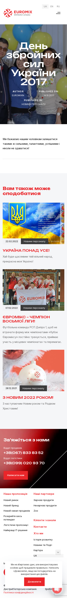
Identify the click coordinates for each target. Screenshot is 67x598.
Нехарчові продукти (45, 505)
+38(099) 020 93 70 (24, 463)
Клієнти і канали (45, 520)
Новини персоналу (34, 104)
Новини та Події (43, 545)
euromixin (18, 95)
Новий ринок (11, 500)
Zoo (36, 510)
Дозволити (34, 581)
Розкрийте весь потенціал (13, 518)
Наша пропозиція (15, 494)
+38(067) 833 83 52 (23, 453)
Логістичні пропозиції (16, 524)
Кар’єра (38, 550)
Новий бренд (11, 505)
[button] (58, 13)
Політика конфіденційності (19, 592)
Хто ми (38, 533)
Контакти (40, 526)
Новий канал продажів (17, 510)
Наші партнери (44, 494)
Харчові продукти (44, 500)
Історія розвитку (43, 539)
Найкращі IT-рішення (15, 530)
